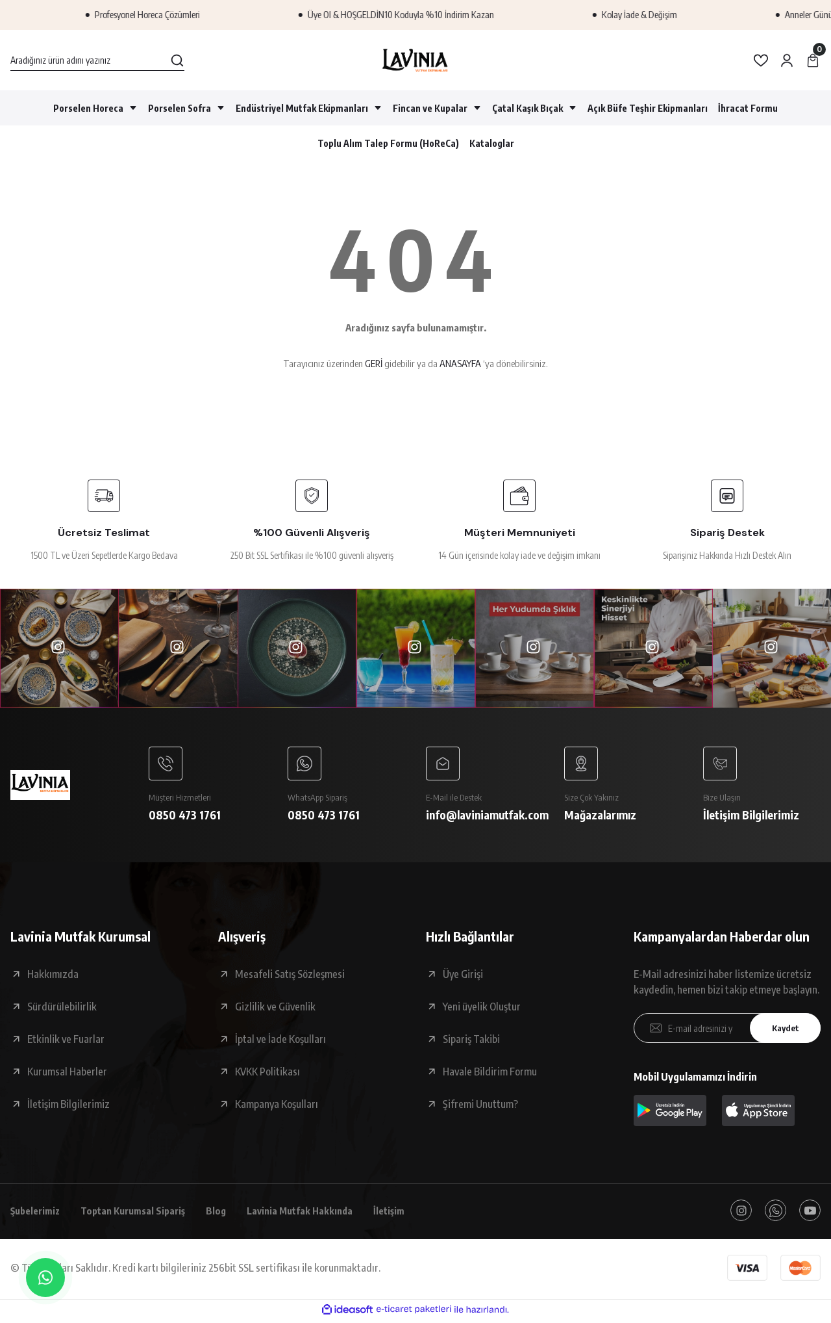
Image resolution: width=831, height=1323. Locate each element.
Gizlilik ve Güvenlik (275, 1009)
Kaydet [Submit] (782, 1030)
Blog (229, 1213)
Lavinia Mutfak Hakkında (317, 1213)
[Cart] (813, 60)
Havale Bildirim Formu (490, 1074)
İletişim (411, 1213)
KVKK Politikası (267, 1074)
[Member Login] (787, 60)
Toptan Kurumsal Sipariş (142, 1213)
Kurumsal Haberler (67, 1074)
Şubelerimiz (37, 1213)
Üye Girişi (463, 976)
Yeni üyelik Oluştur (482, 1009)
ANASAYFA (460, 363)
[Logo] (415, 60)
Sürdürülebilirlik (62, 1009)
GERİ (373, 363)
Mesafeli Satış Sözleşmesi (290, 976)
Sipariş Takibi (471, 1041)
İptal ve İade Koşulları (280, 1041)
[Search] (97, 60)
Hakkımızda (53, 976)
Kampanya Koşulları (276, 1106)
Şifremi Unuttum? (480, 1106)
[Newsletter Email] (727, 1031)
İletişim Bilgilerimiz (68, 1106)
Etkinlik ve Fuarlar (66, 1041)
